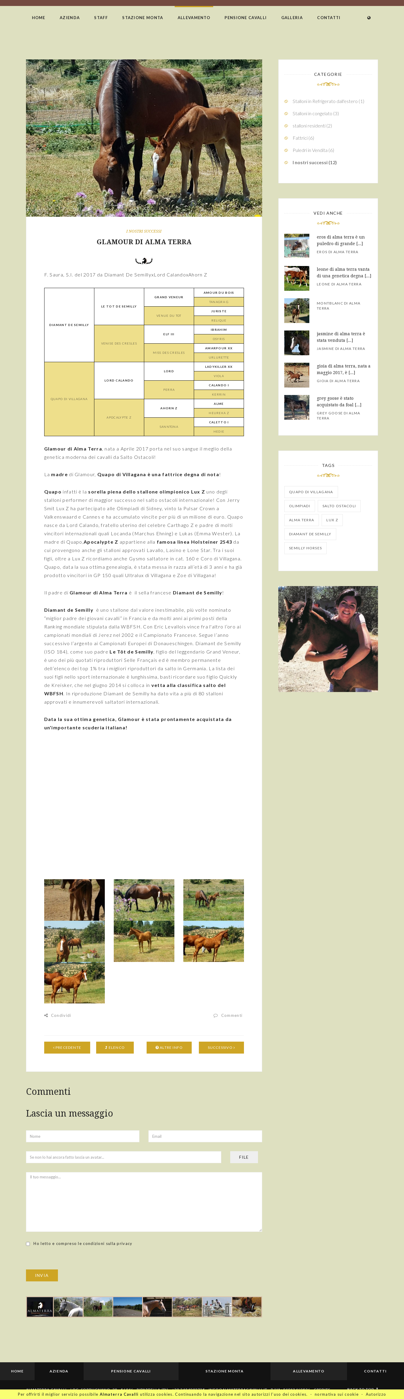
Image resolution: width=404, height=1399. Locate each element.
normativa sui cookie (337, 1394)
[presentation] (71, 1257)
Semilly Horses (305, 548)
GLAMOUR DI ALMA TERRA (144, 242)
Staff (101, 17)
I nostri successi (144, 231)
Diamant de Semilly (310, 534)
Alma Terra (301, 520)
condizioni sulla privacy (107, 1243)
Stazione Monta (142, 17)
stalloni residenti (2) (312, 125)
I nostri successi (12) (315, 162)
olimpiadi (299, 506)
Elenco (115, 1047)
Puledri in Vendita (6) (313, 150)
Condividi (57, 1015)
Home (38, 17)
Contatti (328, 17)
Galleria (292, 17)
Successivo (221, 1047)
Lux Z (332, 520)
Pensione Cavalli (246, 17)
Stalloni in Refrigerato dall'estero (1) (328, 101)
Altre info (169, 1047)
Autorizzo (376, 1394)
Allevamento (194, 17)
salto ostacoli (339, 506)
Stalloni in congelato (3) (316, 113)
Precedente (67, 1047)
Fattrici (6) (303, 138)
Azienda (70, 17)
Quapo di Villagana (311, 492)
